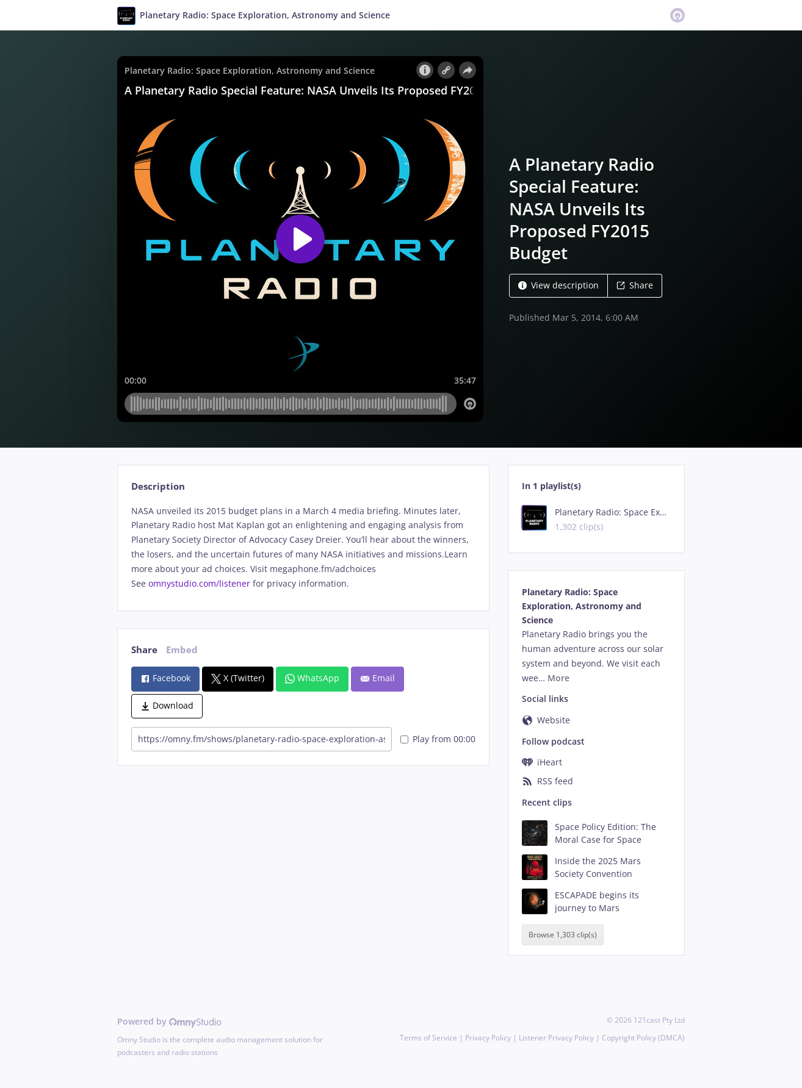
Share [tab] (144, 649)
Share (634, 285)
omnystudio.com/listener (199, 583)
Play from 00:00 (437, 739)
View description (558, 285)
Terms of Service (428, 1038)
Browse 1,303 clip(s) (563, 934)
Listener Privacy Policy (556, 1038)
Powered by (169, 1021)
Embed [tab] (182, 649)
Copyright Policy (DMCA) (643, 1038)
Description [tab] (158, 486)
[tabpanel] (303, 547)
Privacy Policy (488, 1038)
